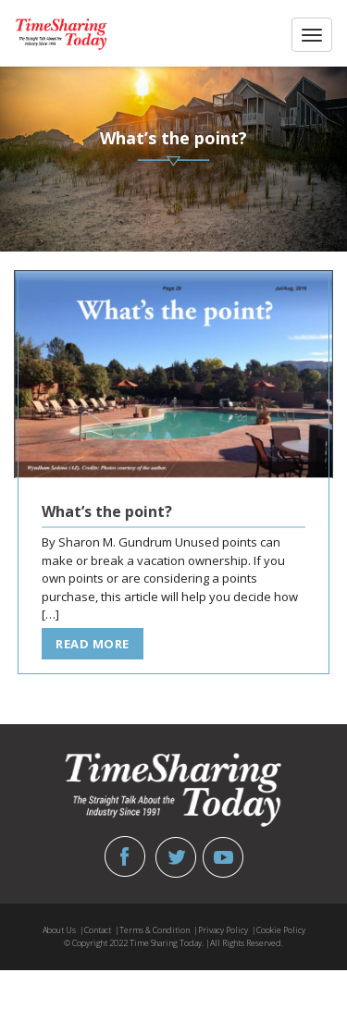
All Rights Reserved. (246, 943)
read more (93, 643)
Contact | (101, 930)
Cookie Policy (280, 930)
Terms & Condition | (158, 930)
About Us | (63, 930)
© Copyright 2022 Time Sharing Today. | (137, 943)
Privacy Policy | (227, 930)
